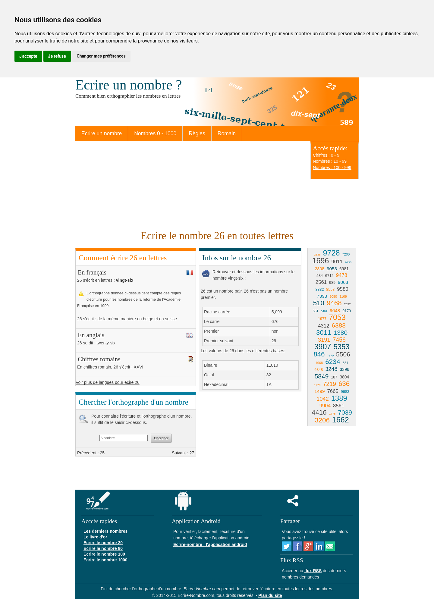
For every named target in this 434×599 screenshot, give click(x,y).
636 (344, 383)
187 (334, 377)
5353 (341, 347)
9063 (343, 282)
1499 (319, 391)
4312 (323, 326)
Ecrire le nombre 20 (103, 542)
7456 (339, 339)
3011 (323, 332)
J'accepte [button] (28, 56)
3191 (324, 340)
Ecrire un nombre (101, 133)
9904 (325, 406)
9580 (342, 289)
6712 (329, 276)
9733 (348, 262)
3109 (343, 296)
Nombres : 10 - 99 (330, 161)
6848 (318, 370)
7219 (329, 384)
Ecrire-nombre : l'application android (210, 544)
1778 (317, 385)
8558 (330, 289)
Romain (227, 133)
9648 (335, 310)
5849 (322, 376)
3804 (344, 377)
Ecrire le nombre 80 (103, 548)
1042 (322, 399)
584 (319, 276)
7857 (347, 304)
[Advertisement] (189, 185)
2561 (321, 282)
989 (332, 283)
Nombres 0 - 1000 (155, 133)
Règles (197, 133)
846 (319, 354)
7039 (345, 412)
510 (318, 303)
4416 (319, 412)
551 (316, 311)
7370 (330, 355)
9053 (332, 268)
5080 (333, 296)
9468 (334, 303)
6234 (332, 361)
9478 (341, 275)
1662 (340, 420)
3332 (319, 289)
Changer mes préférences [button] (101, 56)
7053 (337, 317)
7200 (346, 254)
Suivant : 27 (183, 452)
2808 (319, 268)
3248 (331, 369)
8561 (338, 406)
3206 (322, 420)
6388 (339, 325)
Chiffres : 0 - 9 (326, 155)
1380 (340, 332)
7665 (332, 391)
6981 (344, 268)
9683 (345, 392)
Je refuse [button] (57, 56)
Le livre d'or (95, 537)
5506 (343, 354)
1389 (339, 398)
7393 (322, 296)
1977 (322, 319)
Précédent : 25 (91, 452)
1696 (320, 260)
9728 (331, 253)
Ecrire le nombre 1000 (105, 559)
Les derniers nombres (105, 531)
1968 (319, 363)
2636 (317, 254)
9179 (346, 311)
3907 (322, 346)
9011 (336, 262)
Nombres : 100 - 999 (332, 167)
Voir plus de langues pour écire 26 (108, 382)
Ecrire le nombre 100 (104, 554)
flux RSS (313, 570)
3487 (324, 311)
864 (345, 363)
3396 (344, 369)
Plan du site (270, 595)
